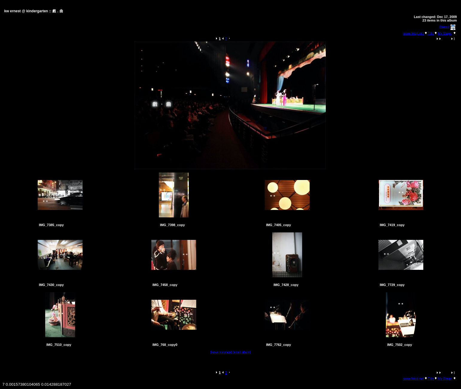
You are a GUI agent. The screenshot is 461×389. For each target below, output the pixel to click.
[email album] (242, 352)
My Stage (444, 33)
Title (431, 33)
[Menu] (445, 27)
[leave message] (221, 352)
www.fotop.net (413, 33)
